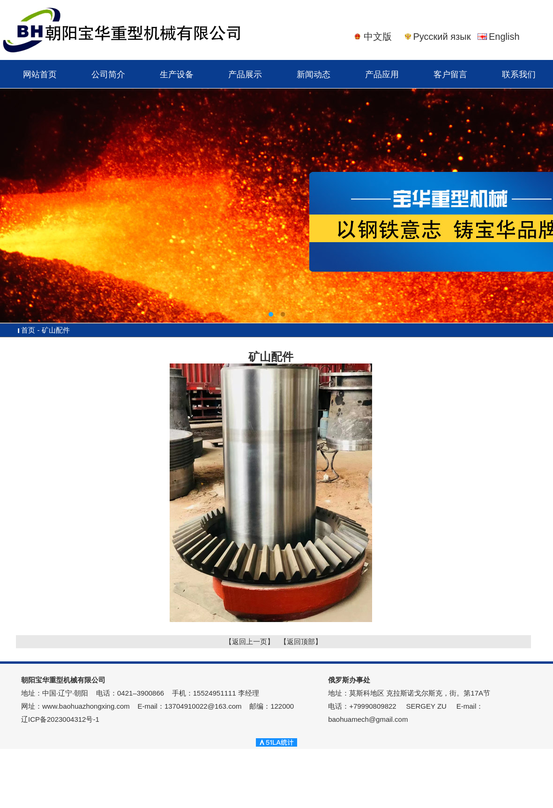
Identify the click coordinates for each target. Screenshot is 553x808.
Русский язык (442, 36)
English (504, 36)
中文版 (378, 36)
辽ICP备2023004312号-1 (60, 719)
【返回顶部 (297, 641)
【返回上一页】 (249, 641)
